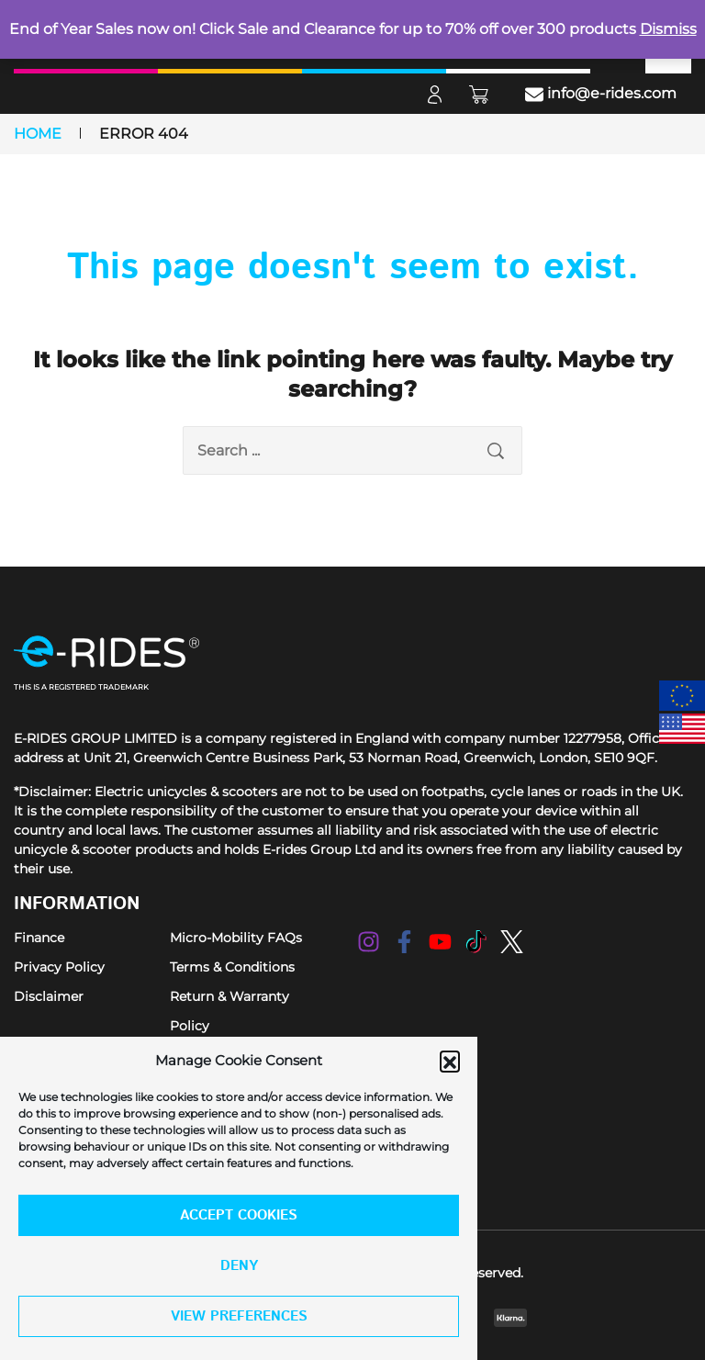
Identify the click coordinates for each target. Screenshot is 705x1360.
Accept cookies (238, 1215)
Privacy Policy (59, 967)
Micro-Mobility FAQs (236, 937)
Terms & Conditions (232, 967)
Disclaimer (49, 996)
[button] (450, 1060)
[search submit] (495, 450)
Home (38, 133)
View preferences (239, 1316)
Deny (239, 1266)
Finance (39, 937)
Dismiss (668, 29)
